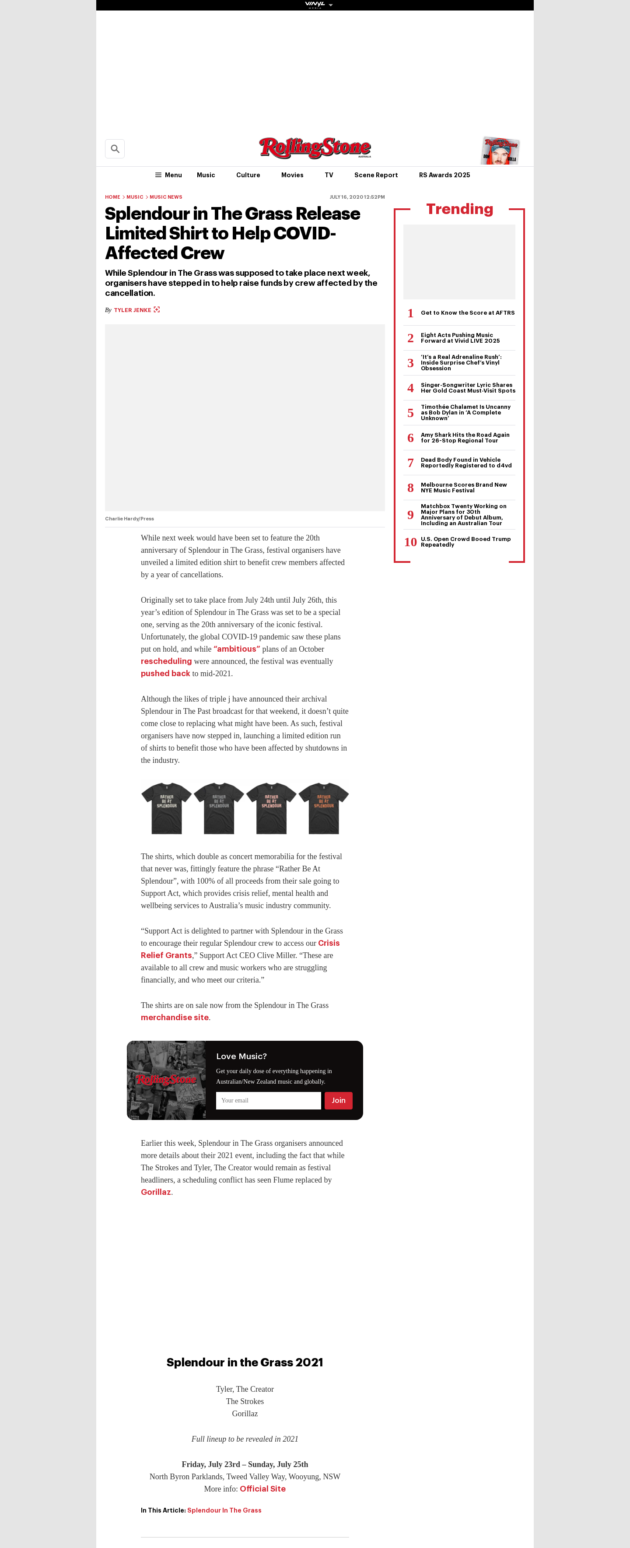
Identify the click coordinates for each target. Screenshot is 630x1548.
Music (206, 175)
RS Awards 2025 (444, 175)
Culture (248, 175)
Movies (292, 175)
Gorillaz (156, 1192)
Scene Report (376, 175)
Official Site (263, 1489)
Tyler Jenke (137, 310)
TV (329, 175)
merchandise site (175, 1017)
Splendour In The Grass (224, 1510)
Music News (166, 197)
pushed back (165, 673)
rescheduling (166, 661)
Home (112, 197)
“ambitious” (237, 649)
